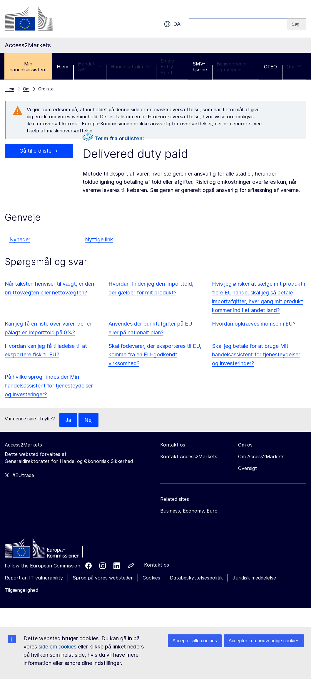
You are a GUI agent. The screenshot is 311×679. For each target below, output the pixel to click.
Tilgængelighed (21, 590)
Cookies (151, 578)
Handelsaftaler (131, 67)
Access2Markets (23, 445)
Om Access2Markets (261, 457)
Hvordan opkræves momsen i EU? (253, 324)
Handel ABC (89, 67)
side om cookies (57, 647)
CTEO (270, 67)
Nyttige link (99, 239)
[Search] (296, 24)
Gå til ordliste (35, 151)
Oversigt (247, 468)
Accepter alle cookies (195, 640)
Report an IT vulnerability (34, 578)
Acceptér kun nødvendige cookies (264, 640)
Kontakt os (156, 565)
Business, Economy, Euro (189, 511)
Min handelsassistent (28, 67)
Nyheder (19, 239)
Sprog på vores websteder (103, 578)
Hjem (62, 67)
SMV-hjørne (200, 67)
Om (294, 67)
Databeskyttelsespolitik (196, 578)
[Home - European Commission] (47, 549)
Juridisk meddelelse (254, 578)
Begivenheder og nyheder (235, 67)
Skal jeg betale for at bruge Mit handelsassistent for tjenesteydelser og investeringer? (256, 355)
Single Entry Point (171, 66)
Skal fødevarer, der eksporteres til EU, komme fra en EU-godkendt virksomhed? (154, 355)
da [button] (172, 24)
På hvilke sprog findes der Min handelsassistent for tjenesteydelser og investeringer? (49, 385)
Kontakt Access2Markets (188, 457)
